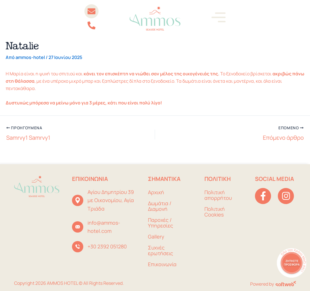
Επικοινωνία (162, 264)
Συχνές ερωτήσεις (160, 250)
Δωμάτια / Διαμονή (159, 206)
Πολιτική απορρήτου (218, 195)
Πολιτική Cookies (214, 211)
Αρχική (156, 192)
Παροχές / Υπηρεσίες (160, 222)
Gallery (156, 236)
